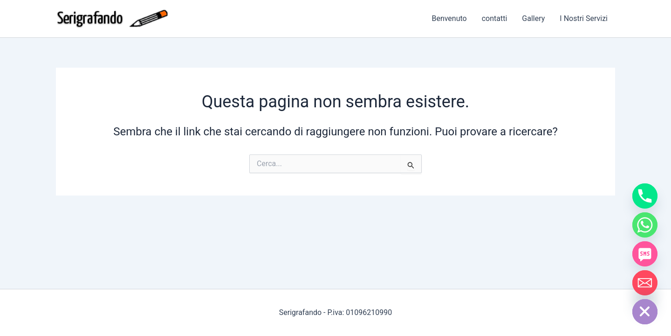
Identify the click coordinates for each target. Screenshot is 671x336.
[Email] (644, 282)
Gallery (533, 18)
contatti (494, 18)
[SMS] (644, 253)
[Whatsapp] (644, 225)
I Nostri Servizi (584, 18)
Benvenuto (448, 18)
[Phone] (644, 196)
